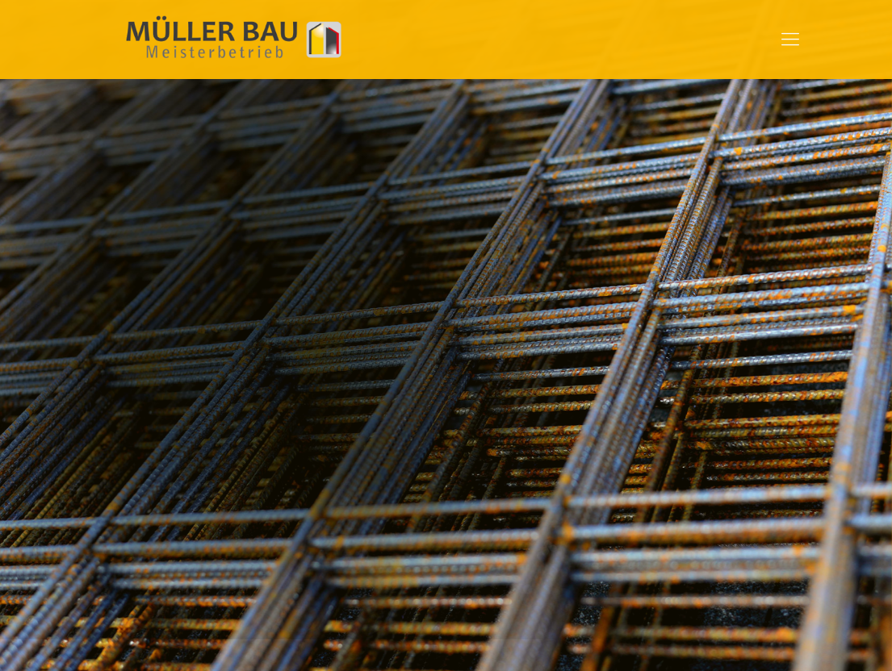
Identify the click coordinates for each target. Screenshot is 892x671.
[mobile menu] (790, 39)
